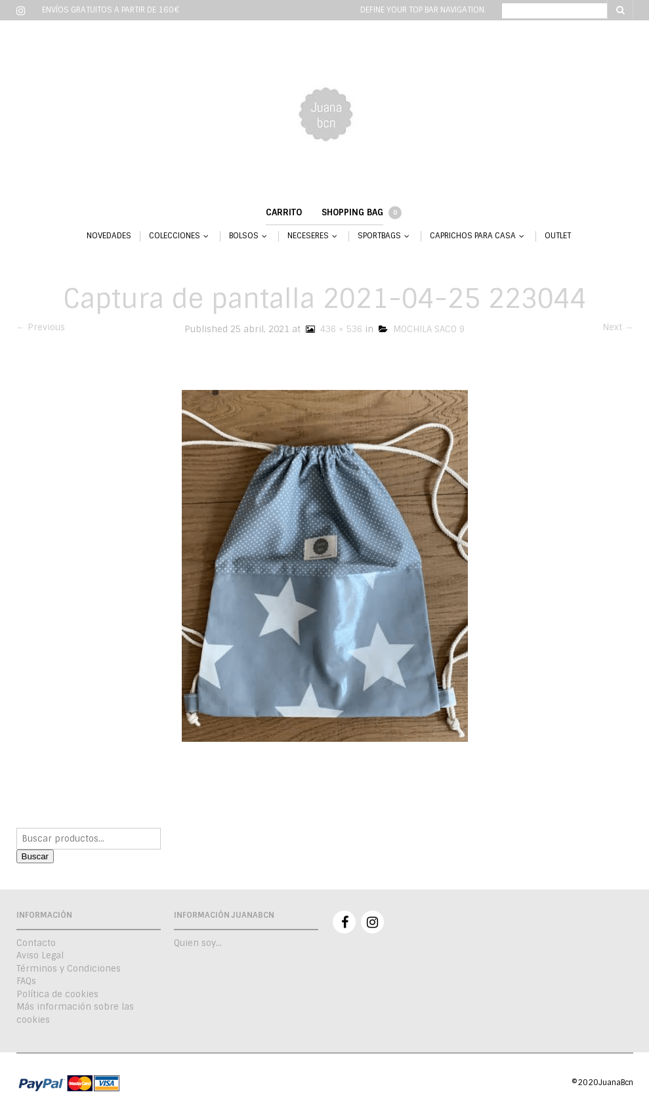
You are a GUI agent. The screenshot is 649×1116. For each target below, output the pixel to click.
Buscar (35, 856)
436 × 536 (332, 329)
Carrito (284, 212)
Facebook (344, 922)
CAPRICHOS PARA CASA (473, 236)
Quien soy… (198, 943)
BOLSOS (244, 236)
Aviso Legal (40, 955)
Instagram (372, 922)
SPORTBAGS (379, 236)
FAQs (26, 981)
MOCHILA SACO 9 (422, 329)
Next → (617, 327)
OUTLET (558, 236)
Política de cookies (57, 994)
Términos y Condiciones (68, 968)
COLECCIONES (174, 236)
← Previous (40, 327)
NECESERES (308, 236)
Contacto (36, 943)
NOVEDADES (109, 236)
